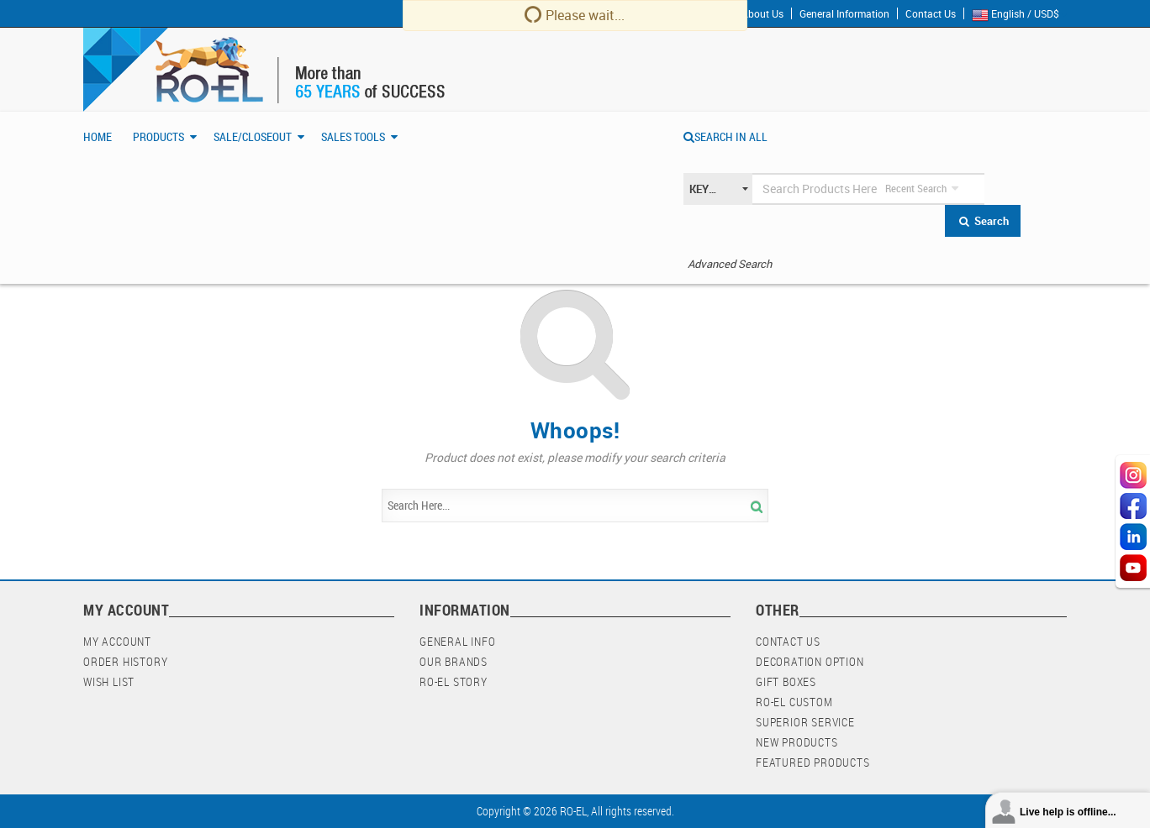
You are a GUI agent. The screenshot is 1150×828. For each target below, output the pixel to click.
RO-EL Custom (794, 702)
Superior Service (805, 722)
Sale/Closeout (253, 136)
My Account (117, 641)
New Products (797, 742)
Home (97, 136)
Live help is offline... (1068, 812)
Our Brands (453, 661)
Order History (125, 661)
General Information (844, 13)
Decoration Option (810, 661)
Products (158, 136)
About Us (762, 13)
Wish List (109, 681)
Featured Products (813, 762)
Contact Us (930, 13)
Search (983, 220)
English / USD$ (1019, 14)
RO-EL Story (453, 681)
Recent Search (916, 188)
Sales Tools (353, 136)
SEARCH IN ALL (725, 136)
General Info (457, 641)
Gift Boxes (786, 681)
